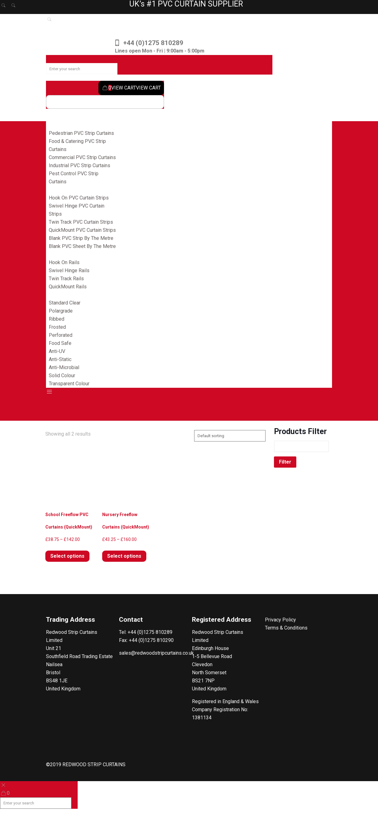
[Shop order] (230, 436)
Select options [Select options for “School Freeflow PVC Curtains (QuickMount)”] (67, 556)
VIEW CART (119, 88)
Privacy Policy (280, 620)
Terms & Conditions (286, 628)
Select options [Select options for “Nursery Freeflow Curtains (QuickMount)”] (124, 556)
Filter (285, 462)
